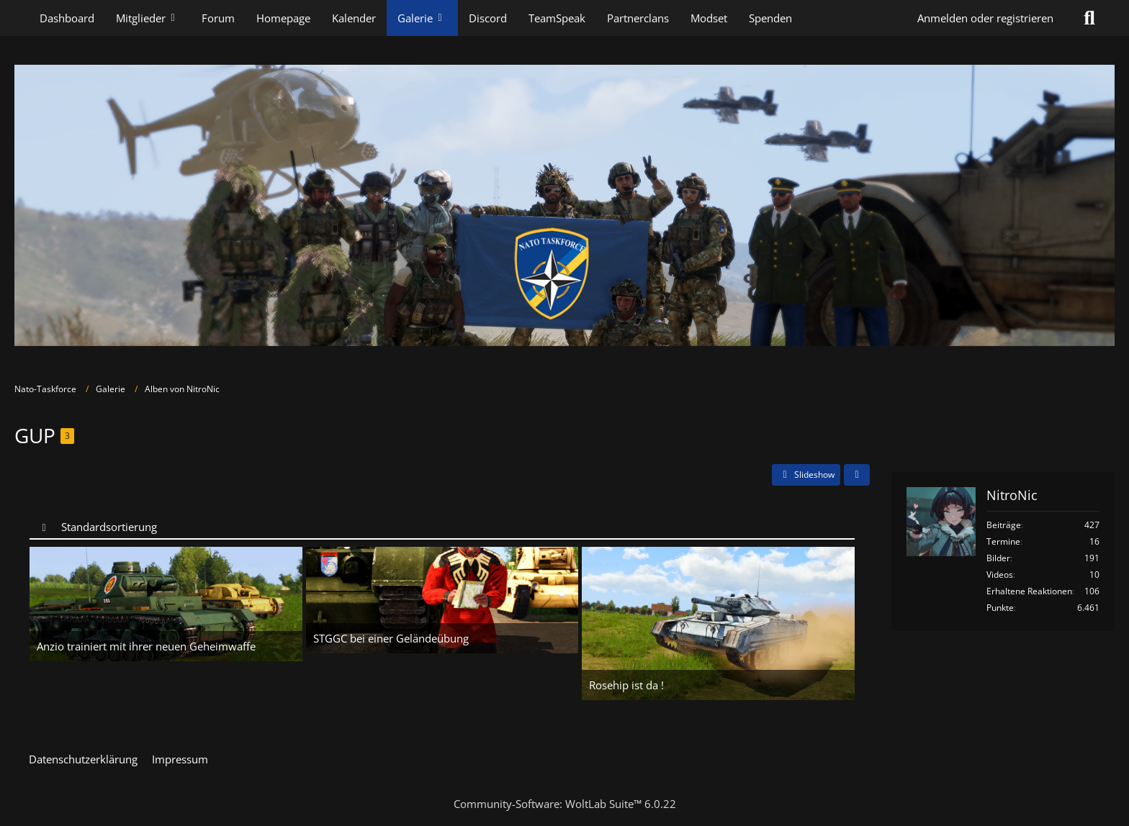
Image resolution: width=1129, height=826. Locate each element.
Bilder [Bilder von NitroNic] (998, 558)
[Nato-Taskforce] (564, 205)
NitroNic (1012, 495)
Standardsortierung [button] (109, 526)
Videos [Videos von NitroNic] (999, 574)
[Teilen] (857, 475)
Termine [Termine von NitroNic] (1003, 541)
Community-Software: (565, 803)
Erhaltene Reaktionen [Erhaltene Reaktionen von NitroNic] (1029, 591)
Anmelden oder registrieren (985, 18)
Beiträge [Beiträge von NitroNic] (1003, 525)
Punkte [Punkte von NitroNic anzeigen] (1000, 608)
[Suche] (1089, 18)
